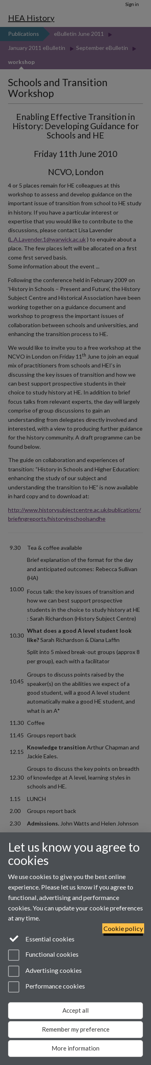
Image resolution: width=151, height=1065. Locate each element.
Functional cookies (43, 955)
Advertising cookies (45, 971)
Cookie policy (123, 928)
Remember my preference (76, 1029)
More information (75, 1048)
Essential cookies (41, 938)
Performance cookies (46, 986)
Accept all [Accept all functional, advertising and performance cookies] (75, 1010)
